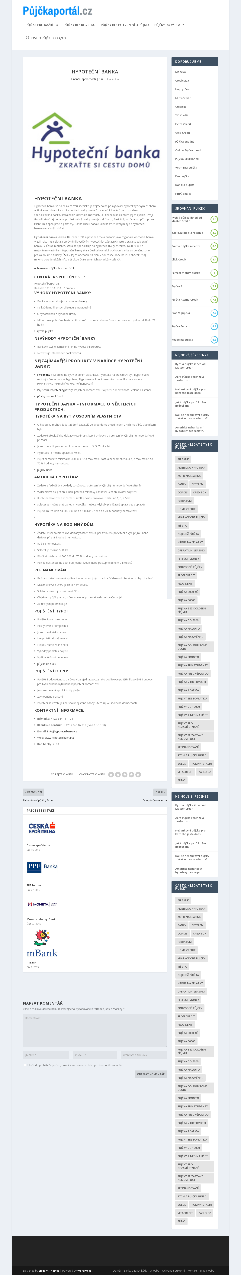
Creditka (181, 106)
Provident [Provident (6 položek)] (185, 583)
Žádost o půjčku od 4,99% (46, 38)
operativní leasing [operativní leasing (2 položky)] (191, 550)
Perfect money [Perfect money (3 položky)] (188, 558)
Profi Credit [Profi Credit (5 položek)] (186, 575)
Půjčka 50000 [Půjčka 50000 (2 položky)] (186, 600)
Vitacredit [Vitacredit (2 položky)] (185, 772)
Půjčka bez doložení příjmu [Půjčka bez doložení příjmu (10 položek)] (192, 610)
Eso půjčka (182, 176)
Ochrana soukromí (173, 1270)
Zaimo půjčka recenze (186, 246)
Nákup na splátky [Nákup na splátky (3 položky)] (190, 542)
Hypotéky (43, 374)
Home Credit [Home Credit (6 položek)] (187, 509)
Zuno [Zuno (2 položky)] (181, 780)
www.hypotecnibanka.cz (59, 737)
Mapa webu (207, 1270)
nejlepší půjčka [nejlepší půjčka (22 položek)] (188, 534)
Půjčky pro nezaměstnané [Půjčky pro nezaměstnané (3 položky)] (188, 725)
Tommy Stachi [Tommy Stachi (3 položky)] (201, 763)
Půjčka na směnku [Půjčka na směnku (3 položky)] (190, 637)
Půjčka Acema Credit (185, 299)
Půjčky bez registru (79, 25)
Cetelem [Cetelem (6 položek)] (198, 484)
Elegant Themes (49, 1270)
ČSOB (66, 255)
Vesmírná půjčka (186, 167)
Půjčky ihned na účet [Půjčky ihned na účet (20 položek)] (193, 715)
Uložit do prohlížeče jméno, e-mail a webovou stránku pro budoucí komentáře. (75, 1065)
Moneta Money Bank (41, 919)
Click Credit (179, 259)
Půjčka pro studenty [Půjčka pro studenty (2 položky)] (193, 665)
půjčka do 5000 (46, 664)
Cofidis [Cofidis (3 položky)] (183, 492)
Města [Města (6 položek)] (182, 525)
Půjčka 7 (177, 286)
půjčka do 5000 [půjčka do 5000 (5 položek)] (188, 620)
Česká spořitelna (38, 845)
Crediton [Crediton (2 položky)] (200, 492)
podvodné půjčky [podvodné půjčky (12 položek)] (190, 567)
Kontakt (192, 1270)
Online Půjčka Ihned (188, 150)
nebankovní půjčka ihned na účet (54, 268)
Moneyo (180, 72)
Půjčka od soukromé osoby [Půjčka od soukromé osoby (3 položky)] (192, 646)
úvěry (83, 301)
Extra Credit (183, 124)
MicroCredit (183, 98)
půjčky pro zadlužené (50, 396)
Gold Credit (182, 132)
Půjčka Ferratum (182, 326)
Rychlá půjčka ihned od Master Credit (187, 219)
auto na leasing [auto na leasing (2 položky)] (189, 476)
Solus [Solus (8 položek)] (182, 763)
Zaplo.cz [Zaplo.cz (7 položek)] (204, 772)
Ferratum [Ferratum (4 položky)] (185, 500)
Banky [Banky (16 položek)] (182, 484)
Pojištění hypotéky (61, 390)
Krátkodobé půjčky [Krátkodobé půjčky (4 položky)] (191, 517)
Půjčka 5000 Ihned (187, 159)
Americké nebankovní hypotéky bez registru (189, 429)
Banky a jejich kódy (135, 1270)
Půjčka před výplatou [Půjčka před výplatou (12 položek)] (193, 673)
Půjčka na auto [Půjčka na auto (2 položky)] (189, 628)
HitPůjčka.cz (183, 193)
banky (78, 250)
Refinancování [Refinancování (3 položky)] (188, 747)
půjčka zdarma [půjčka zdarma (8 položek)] (188, 690)
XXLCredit (181, 115)
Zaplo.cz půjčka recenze (187, 232)
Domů (117, 1270)
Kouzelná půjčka (182, 339)
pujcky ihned (44, 470)
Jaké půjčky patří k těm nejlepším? (190, 403)
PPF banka (34, 885)
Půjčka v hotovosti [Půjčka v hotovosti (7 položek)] (192, 682)
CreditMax (182, 80)
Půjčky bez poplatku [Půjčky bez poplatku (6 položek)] (192, 698)
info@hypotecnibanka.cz (62, 731)
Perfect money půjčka (186, 273)
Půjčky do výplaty (169, 25)
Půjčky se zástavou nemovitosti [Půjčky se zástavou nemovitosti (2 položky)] (191, 737)
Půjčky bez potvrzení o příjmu (125, 25)
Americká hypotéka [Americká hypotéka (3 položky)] (191, 467)
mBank (32, 962)
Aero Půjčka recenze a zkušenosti (189, 378)
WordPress (84, 1270)
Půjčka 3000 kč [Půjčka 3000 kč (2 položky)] (188, 592)
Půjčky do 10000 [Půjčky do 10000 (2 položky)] (189, 707)
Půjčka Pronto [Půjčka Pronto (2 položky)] (188, 657)
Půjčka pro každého (42, 25)
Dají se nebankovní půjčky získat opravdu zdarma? (192, 416)
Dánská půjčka (184, 185)
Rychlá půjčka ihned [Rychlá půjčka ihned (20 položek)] (192, 755)
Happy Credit (184, 89)
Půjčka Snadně (184, 141)
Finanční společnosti (83, 79)
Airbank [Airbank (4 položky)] (183, 459)
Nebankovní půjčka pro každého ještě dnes (190, 391)
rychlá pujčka (45, 331)
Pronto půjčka (181, 313)
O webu (154, 1270)
